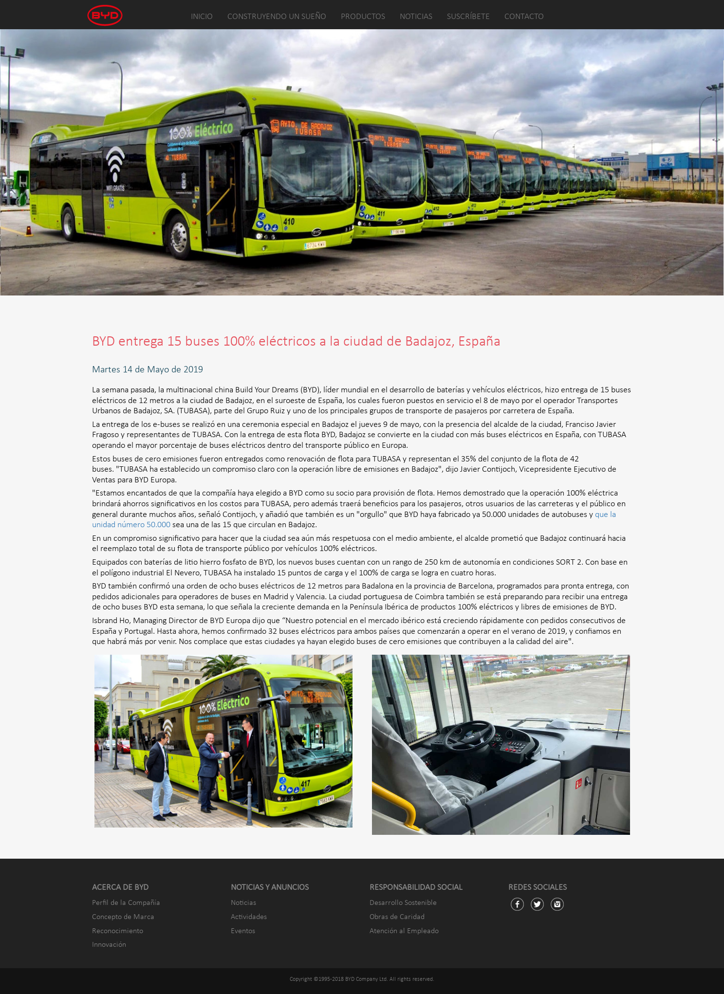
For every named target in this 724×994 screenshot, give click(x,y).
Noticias (243, 903)
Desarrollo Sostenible (403, 903)
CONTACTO (524, 16)
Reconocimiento (117, 931)
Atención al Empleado (404, 931)
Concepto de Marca (123, 917)
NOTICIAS (416, 16)
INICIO (202, 16)
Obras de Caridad (397, 917)
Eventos (243, 931)
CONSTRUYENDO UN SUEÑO (276, 16)
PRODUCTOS (363, 16)
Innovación (109, 945)
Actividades (249, 917)
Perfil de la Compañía (126, 903)
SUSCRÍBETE (468, 16)
